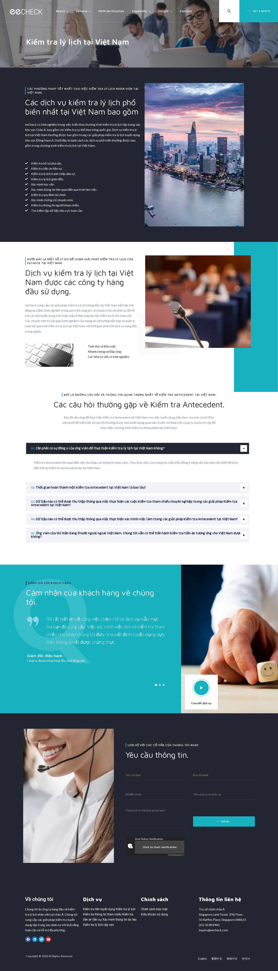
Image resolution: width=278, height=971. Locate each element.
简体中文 (232, 958)
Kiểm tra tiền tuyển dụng (99, 909)
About (60, 11)
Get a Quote (261, 11)
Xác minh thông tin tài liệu (119, 919)
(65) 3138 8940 (209, 925)
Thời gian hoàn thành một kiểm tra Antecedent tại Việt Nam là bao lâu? (91, 488)
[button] (156, 685)
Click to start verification (160, 847)
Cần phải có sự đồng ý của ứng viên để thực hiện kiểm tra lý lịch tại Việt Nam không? (100, 448)
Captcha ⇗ (176, 855)
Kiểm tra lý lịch (125, 909)
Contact (186, 11)
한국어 (246, 958)
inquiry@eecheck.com (213, 930)
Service (81, 11)
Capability (139, 11)
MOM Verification (111, 11)
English (202, 958)
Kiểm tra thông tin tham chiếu (102, 914)
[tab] (137, 448)
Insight (163, 11)
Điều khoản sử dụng (154, 914)
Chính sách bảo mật (154, 909)
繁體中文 (216, 958)
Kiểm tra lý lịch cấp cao (98, 925)
